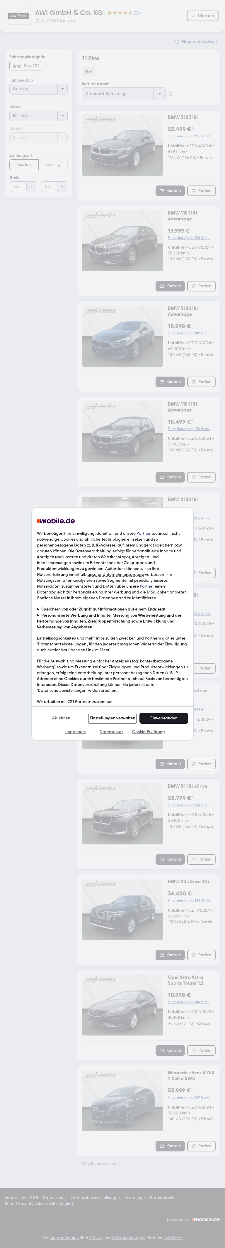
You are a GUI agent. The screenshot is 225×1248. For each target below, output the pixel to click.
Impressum (75, 731)
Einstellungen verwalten (112, 718)
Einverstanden (164, 718)
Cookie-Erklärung (148, 731)
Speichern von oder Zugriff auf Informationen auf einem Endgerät (103, 609)
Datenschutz (111, 731)
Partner (144, 533)
